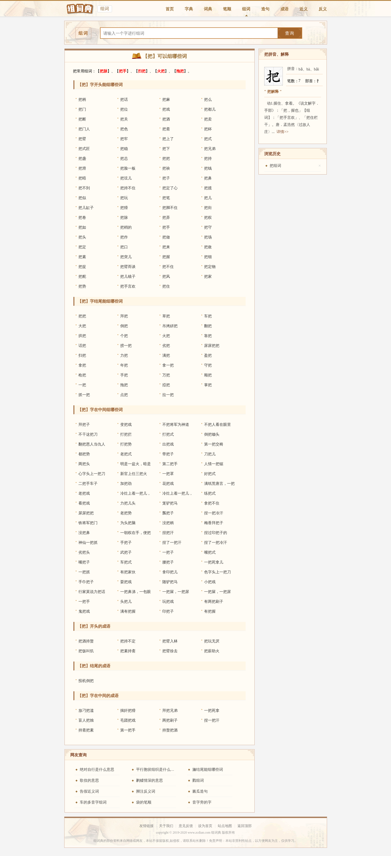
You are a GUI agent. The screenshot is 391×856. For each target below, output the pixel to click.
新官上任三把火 (133, 474)
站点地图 (225, 826)
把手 (123, 71)
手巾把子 (86, 582)
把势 (82, 286)
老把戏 (84, 493)
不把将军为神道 (175, 425)
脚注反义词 (145, 791)
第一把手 (128, 730)
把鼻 (208, 178)
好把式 (210, 474)
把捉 (82, 267)
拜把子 (84, 425)
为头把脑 (128, 523)
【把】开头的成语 (94, 626)
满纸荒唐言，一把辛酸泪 (219, 485)
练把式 (210, 493)
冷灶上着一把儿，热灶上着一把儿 (135, 494)
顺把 (208, 375)
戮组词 (198, 780)
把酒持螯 (86, 641)
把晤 (82, 178)
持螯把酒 (170, 730)
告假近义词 (89, 791)
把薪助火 (211, 651)
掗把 (166, 385)
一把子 (168, 552)
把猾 (124, 208)
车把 (208, 316)
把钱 (208, 168)
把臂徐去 (170, 651)
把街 (208, 208)
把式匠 (84, 149)
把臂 (82, 139)
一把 (82, 385)
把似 (82, 198)
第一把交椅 (213, 444)
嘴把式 (210, 552)
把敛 (208, 247)
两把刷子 (170, 720)
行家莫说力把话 (91, 592)
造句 (265, 9)
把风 (166, 276)
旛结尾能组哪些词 (207, 770)
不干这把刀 (88, 434)
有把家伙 (128, 572)
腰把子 (168, 562)
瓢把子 (168, 513)
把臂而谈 (128, 267)
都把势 (84, 454)
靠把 (208, 336)
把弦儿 (126, 178)
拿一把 (168, 365)
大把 (82, 326)
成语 (284, 9)
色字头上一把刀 (217, 572)
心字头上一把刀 (91, 474)
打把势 (126, 444)
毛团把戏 (128, 720)
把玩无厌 (211, 641)
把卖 (208, 119)
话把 (82, 346)
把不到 (84, 188)
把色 (124, 129)
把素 (82, 257)
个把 (124, 336)
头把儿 (126, 602)
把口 (124, 247)
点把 (124, 395)
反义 (323, 9)
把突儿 (126, 257)
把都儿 (210, 109)
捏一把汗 (211, 720)
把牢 (124, 139)
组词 (246, 9)
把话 (124, 100)
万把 (166, 375)
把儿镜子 (128, 276)
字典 (189, 9)
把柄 (82, 100)
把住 (166, 286)
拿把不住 (211, 503)
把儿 (208, 198)
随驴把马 (170, 582)
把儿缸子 (86, 208)
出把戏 (168, 444)
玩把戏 (168, 602)
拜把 (124, 316)
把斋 (166, 129)
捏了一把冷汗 (215, 543)
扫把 (142, 71)
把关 (124, 119)
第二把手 (170, 464)
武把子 (126, 552)
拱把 (82, 336)
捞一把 (126, 346)
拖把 (180, 71)
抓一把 (84, 395)
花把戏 (168, 484)
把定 (82, 247)
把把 (166, 159)
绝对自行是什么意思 (97, 770)
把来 (166, 247)
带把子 (168, 454)
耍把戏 (126, 582)
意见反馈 (186, 826)
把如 (82, 227)
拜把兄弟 (170, 711)
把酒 (166, 119)
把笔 (166, 198)
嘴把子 (84, 562)
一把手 (84, 602)
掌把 (208, 385)
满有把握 (128, 611)
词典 (208, 9)
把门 (82, 109)
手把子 (126, 543)
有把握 (210, 611)
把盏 (82, 159)
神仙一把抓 (88, 543)
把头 (82, 237)
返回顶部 (244, 826)
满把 (166, 355)
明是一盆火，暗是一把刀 (135, 465)
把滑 (82, 168)
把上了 (168, 139)
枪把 (82, 375)
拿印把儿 (170, 572)
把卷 (82, 218)
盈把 (208, 355)
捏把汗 (168, 533)
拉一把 (168, 395)
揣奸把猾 (128, 711)
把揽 (208, 188)
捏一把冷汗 (213, 513)
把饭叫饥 (86, 651)
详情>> (283, 132)
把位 (124, 109)
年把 (124, 365)
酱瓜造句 (200, 791)
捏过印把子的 (215, 533)
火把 (161, 71)
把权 (208, 218)
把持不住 (128, 188)
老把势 (126, 513)
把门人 (84, 129)
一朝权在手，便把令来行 (135, 534)
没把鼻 (84, 533)
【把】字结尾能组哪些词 (100, 301)
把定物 (210, 267)
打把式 (168, 434)
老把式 (126, 454)
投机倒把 (86, 681)
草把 (166, 316)
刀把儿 (210, 454)
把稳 (124, 149)
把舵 (82, 276)
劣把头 (84, 552)
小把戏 (210, 582)
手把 (124, 375)
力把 (124, 355)
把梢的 (126, 227)
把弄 (166, 218)
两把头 (84, 464)
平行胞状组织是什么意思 (157, 770)
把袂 (166, 168)
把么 (208, 100)
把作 (124, 237)
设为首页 (205, 826)
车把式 (126, 562)
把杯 (208, 129)
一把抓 (84, 572)
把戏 (166, 109)
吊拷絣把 (170, 326)
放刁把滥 (86, 711)
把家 (208, 276)
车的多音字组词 (93, 802)
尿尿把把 (211, 346)
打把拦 (126, 434)
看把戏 (84, 503)
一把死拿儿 (213, 562)
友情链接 (146, 826)
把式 (208, 139)
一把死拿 (211, 711)
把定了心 (170, 188)
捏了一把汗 (171, 543)
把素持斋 (128, 651)
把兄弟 (210, 149)
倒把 (124, 326)
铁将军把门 (88, 523)
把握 (166, 257)
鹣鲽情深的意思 (149, 780)
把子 (166, 178)
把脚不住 (170, 208)
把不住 (168, 267)
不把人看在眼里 (217, 425)
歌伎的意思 (89, 780)
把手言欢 (128, 286)
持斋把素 (86, 730)
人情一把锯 (213, 464)
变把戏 (126, 425)
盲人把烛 (86, 720)
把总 (124, 159)
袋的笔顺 (143, 802)
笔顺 (227, 9)
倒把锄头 (211, 434)
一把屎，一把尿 (175, 592)
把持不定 (128, 641)
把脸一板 (128, 168)
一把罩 (168, 474)
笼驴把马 (170, 503)
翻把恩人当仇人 (91, 444)
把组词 (275, 166)
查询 (289, 33)
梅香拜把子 (213, 523)
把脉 (103, 71)
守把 (208, 365)
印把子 (168, 611)
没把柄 (168, 523)
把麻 (166, 100)
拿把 (82, 365)
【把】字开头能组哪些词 (100, 84)
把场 (208, 237)
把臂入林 (170, 641)
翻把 (208, 326)
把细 (208, 257)
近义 (303, 9)
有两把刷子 (213, 602)
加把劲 (126, 484)
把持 (208, 159)
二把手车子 (88, 484)
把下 (166, 149)
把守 (208, 227)
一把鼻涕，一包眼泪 (135, 593)
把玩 (124, 198)
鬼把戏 (84, 611)
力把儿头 (128, 503)
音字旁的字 (201, 802)
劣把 (166, 346)
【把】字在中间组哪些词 (100, 410)
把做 (166, 237)
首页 (170, 9)
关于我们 (166, 826)
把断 (82, 119)
